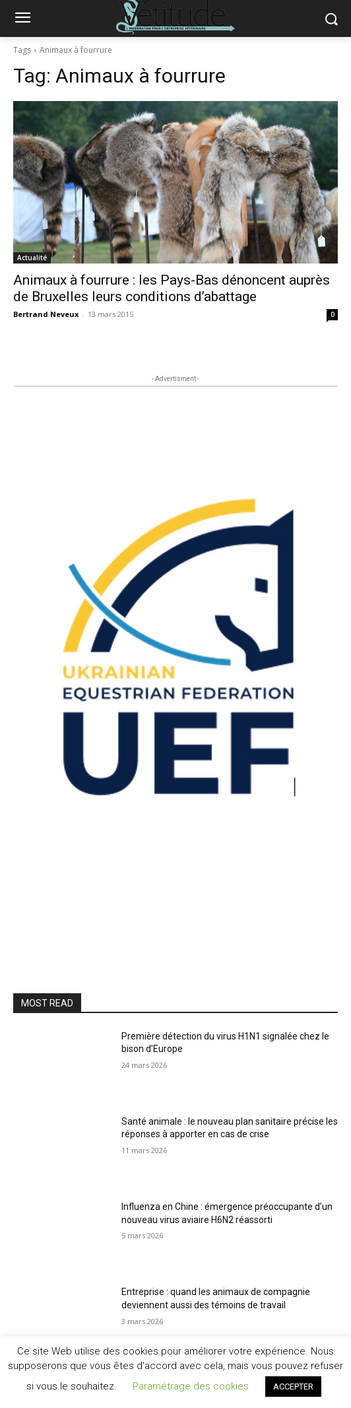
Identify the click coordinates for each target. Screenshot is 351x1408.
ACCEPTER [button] (293, 1386)
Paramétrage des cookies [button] (191, 1386)
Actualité (32, 257)
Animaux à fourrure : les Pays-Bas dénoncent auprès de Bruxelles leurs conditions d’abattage (171, 288)
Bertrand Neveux (46, 314)
